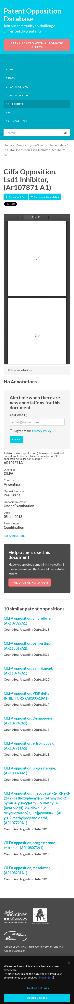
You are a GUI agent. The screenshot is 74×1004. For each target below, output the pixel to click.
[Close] (69, 962)
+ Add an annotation (29, 582)
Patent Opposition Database (32, 14)
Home (10, 69)
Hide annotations (19, 370)
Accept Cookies (37, 997)
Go (65, 133)
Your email (18, 414)
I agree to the (32, 431)
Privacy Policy (41, 431)
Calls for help (16, 121)
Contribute (15, 103)
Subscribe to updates (45, 197)
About (10, 112)
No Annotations (14, 535)
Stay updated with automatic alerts (37, 45)
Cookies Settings (38, 988)
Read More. (47, 977)
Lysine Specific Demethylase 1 (48, 145)
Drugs (20, 145)
